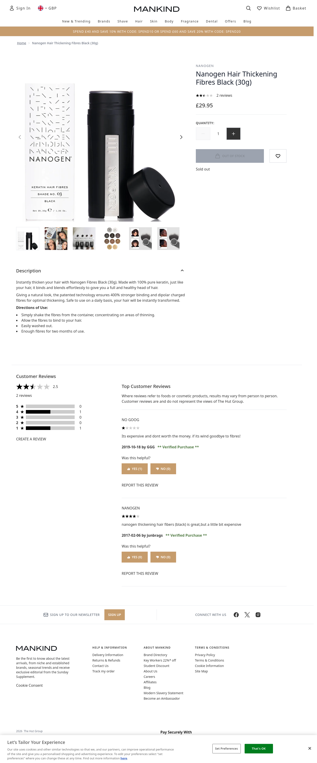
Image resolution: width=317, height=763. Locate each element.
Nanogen (205, 66)
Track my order (103, 671)
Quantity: (205, 123)
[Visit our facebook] (236, 614)
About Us (150, 671)
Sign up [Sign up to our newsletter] (114, 614)
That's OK (259, 748)
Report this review (140, 485)
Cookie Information (209, 666)
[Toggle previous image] (19, 137)
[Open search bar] (248, 8)
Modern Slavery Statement (163, 693)
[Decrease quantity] (203, 133)
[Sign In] (19, 8)
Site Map (201, 671)
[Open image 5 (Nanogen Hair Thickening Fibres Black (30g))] (140, 238)
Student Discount (156, 666)
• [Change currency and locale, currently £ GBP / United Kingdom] (47, 8)
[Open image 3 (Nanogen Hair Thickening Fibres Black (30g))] (84, 238)
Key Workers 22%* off (160, 660)
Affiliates (150, 682)
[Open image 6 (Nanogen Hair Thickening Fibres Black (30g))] (168, 238)
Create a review (31, 439)
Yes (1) (134, 469)
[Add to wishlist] (278, 156)
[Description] (100, 270)
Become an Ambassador (162, 698)
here (123, 758)
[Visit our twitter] (247, 614)
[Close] (310, 748)
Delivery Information (107, 655)
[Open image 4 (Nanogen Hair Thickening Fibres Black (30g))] (112, 238)
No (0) (163, 469)
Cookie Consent (29, 685)
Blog (147, 687)
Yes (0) (134, 557)
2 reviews (224, 95)
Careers (149, 676)
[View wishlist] (268, 8)
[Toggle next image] (181, 137)
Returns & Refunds (106, 660)
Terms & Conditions (209, 660)
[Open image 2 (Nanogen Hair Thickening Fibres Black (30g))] (56, 238)
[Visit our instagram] (258, 614)
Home (21, 43)
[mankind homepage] (156, 9)
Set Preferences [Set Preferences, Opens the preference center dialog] (226, 748)
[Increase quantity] (233, 133)
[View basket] (295, 8)
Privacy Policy (205, 655)
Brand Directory (155, 655)
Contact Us (100, 666)
